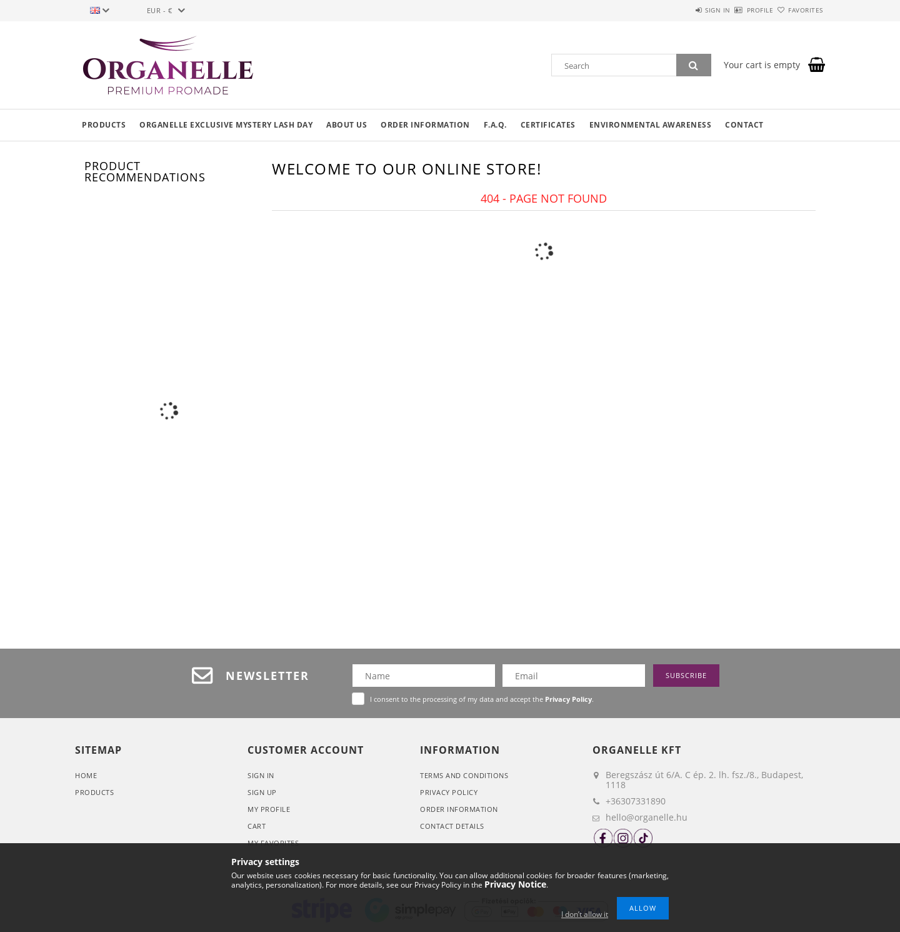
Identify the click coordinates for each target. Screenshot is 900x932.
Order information (425, 124)
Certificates (548, 124)
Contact (744, 124)
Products (104, 124)
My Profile (269, 809)
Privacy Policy (449, 792)
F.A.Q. (495, 124)
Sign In (261, 775)
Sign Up (262, 792)
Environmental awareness (650, 124)
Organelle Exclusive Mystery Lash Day (225, 124)
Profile (738, 10)
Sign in (681, 10)
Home (86, 775)
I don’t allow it (584, 914)
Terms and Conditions (464, 775)
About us (346, 124)
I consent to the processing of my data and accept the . (482, 699)
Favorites (798, 10)
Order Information (459, 809)
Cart (257, 826)
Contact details (452, 826)
